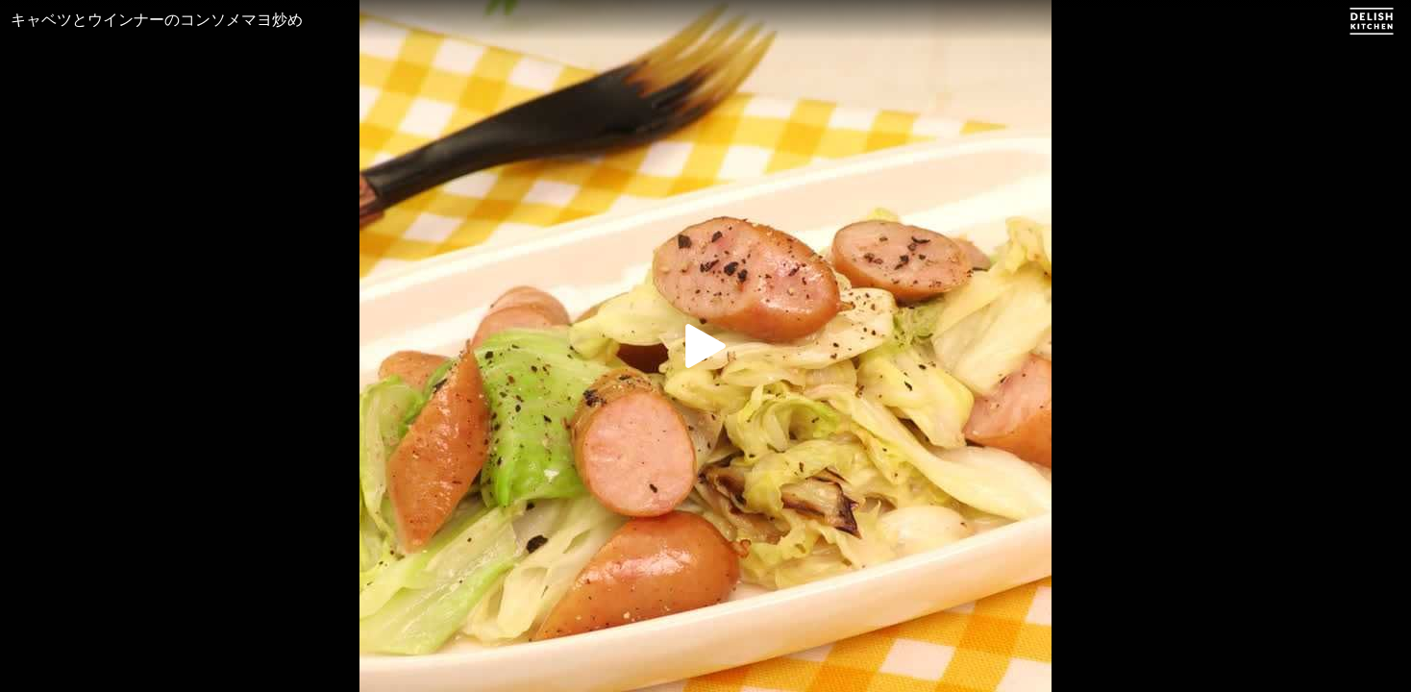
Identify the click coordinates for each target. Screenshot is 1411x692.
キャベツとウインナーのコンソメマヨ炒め (157, 20)
